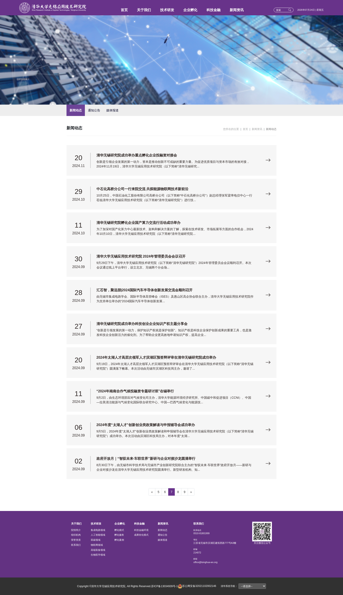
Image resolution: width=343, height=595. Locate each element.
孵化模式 (119, 530)
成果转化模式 (141, 535)
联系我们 (76, 545)
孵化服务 (119, 535)
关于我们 (144, 10)
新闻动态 (76, 110)
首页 (124, 10)
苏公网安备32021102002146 (197, 586)
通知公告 (94, 110)
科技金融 (213, 10)
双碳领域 (95, 540)
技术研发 (167, 10)
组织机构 (76, 535)
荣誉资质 (76, 540)
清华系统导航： (229, 586)
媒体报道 (112, 110)
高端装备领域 (98, 550)
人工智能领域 (98, 535)
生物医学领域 (98, 554)
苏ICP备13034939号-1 (164, 586)
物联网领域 (97, 545)
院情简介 (76, 530)
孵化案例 (119, 540)
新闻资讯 (237, 10)
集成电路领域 (98, 530)
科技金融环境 (141, 530)
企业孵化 (190, 10)
